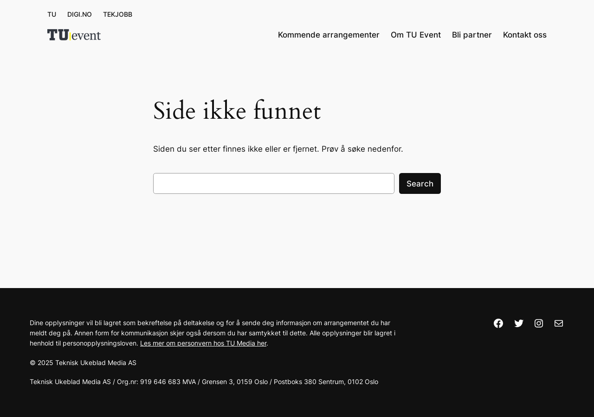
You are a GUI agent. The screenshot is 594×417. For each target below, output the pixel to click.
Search (420, 183)
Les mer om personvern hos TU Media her (203, 343)
